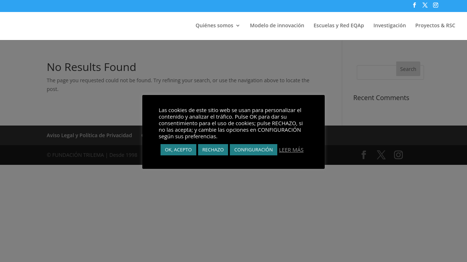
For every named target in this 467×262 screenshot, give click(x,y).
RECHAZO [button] (213, 149)
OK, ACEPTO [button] (178, 149)
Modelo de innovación (277, 26)
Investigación (389, 26)
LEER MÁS (291, 149)
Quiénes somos (214, 26)
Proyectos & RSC (435, 26)
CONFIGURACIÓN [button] (253, 149)
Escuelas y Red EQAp (339, 26)
